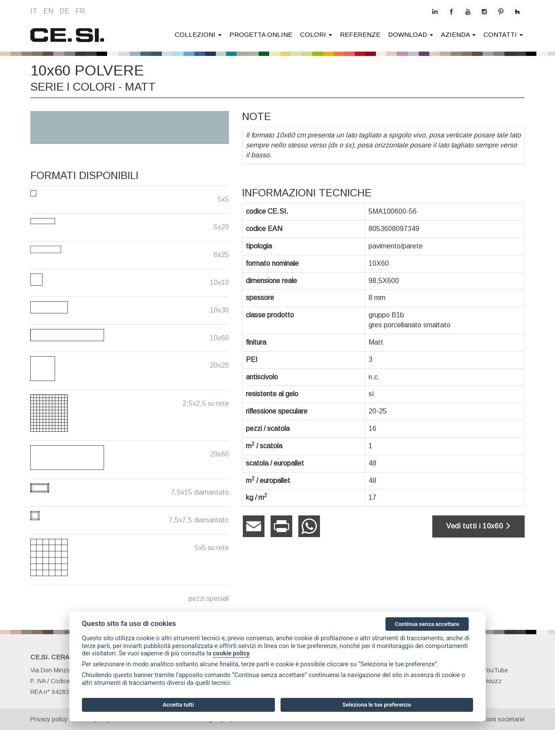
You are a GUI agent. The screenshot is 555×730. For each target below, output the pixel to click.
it (33, 11)
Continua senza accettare (427, 624)
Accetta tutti (178, 704)
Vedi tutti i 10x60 (478, 526)
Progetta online (260, 34)
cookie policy (231, 653)
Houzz (488, 681)
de (64, 11)
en (48, 11)
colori (316, 34)
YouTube (491, 670)
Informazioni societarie (494, 719)
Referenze (360, 34)
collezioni (198, 34)
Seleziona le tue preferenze (377, 704)
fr (80, 11)
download (410, 34)
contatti (503, 34)
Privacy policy (49, 719)
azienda (458, 34)
